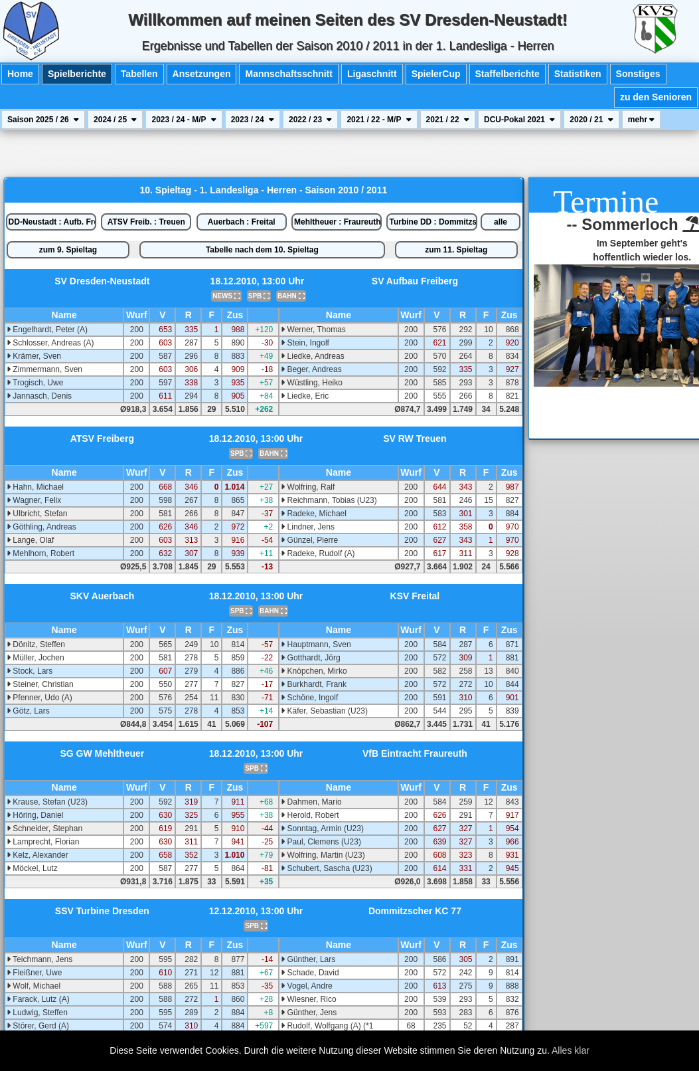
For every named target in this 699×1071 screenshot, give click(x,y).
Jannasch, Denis (39, 396)
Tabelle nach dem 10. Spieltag (262, 249)
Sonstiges (638, 73)
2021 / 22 (447, 119)
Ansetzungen (202, 73)
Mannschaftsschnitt (288, 73)
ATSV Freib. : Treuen (146, 222)
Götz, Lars (28, 711)
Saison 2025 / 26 (43, 119)
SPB (259, 296)
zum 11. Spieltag (456, 249)
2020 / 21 (591, 119)
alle (500, 222)
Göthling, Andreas (41, 527)
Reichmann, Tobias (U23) (329, 500)
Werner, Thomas (313, 329)
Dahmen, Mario (311, 802)
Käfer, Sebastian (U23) (324, 711)
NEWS (226, 296)
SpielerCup (436, 73)
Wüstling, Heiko (312, 382)
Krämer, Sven (34, 356)
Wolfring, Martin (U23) (322, 855)
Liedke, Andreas (312, 356)
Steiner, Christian (40, 684)
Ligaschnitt (372, 73)
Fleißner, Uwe (34, 972)
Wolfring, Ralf (308, 487)
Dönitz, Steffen (36, 644)
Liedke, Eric (305, 396)
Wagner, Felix (34, 500)
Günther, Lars (308, 959)
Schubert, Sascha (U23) (326, 868)
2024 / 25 (115, 119)
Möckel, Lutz (32, 868)
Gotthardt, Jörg (310, 657)
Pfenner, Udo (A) (39, 697)
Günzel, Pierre (309, 540)
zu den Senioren (656, 97)
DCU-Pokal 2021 (519, 119)
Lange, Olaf (30, 540)
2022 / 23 (310, 119)
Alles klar (570, 1050)
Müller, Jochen (35, 657)
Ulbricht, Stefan (37, 513)
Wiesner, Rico (308, 999)
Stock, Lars (29, 671)
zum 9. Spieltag (68, 249)
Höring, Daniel (35, 815)
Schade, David (310, 972)
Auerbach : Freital (241, 222)
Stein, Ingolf (305, 342)
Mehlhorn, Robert (40, 553)
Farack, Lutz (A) (38, 999)
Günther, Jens (309, 1012)
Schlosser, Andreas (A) (50, 342)
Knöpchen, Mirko (314, 671)
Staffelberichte (507, 73)
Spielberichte (77, 73)
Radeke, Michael (314, 513)
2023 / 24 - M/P (183, 119)
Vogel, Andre (306, 986)
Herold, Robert (310, 815)
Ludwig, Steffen (37, 1012)
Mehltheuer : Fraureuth (337, 222)
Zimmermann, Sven (44, 369)
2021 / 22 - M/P (379, 119)
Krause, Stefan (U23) (47, 802)
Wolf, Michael (33, 986)
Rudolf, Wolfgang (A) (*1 (327, 1025)
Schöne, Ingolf (309, 697)
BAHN (291, 296)
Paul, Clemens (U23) (321, 841)
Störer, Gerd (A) (38, 1025)
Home (20, 73)
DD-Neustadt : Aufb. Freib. (52, 222)
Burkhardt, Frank (314, 684)
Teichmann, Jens (39, 959)
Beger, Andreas (311, 369)
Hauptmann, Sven (315, 644)
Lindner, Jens (308, 527)
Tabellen (139, 73)
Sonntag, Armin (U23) (322, 828)
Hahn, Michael (35, 487)
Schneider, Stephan (44, 828)
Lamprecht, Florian (43, 841)
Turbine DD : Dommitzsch (433, 222)
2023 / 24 (252, 119)
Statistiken (577, 73)
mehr (641, 119)
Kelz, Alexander (37, 855)
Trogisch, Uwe (35, 382)
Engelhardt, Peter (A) (47, 329)
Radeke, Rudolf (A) (317, 553)
